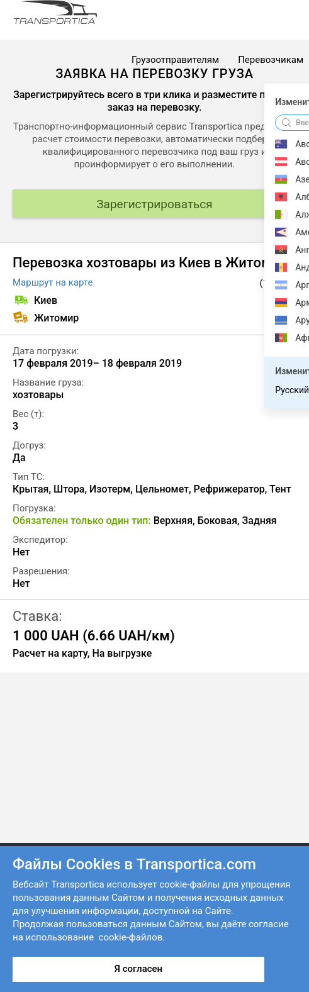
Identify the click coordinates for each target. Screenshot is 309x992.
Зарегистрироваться (154, 204)
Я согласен (138, 968)
